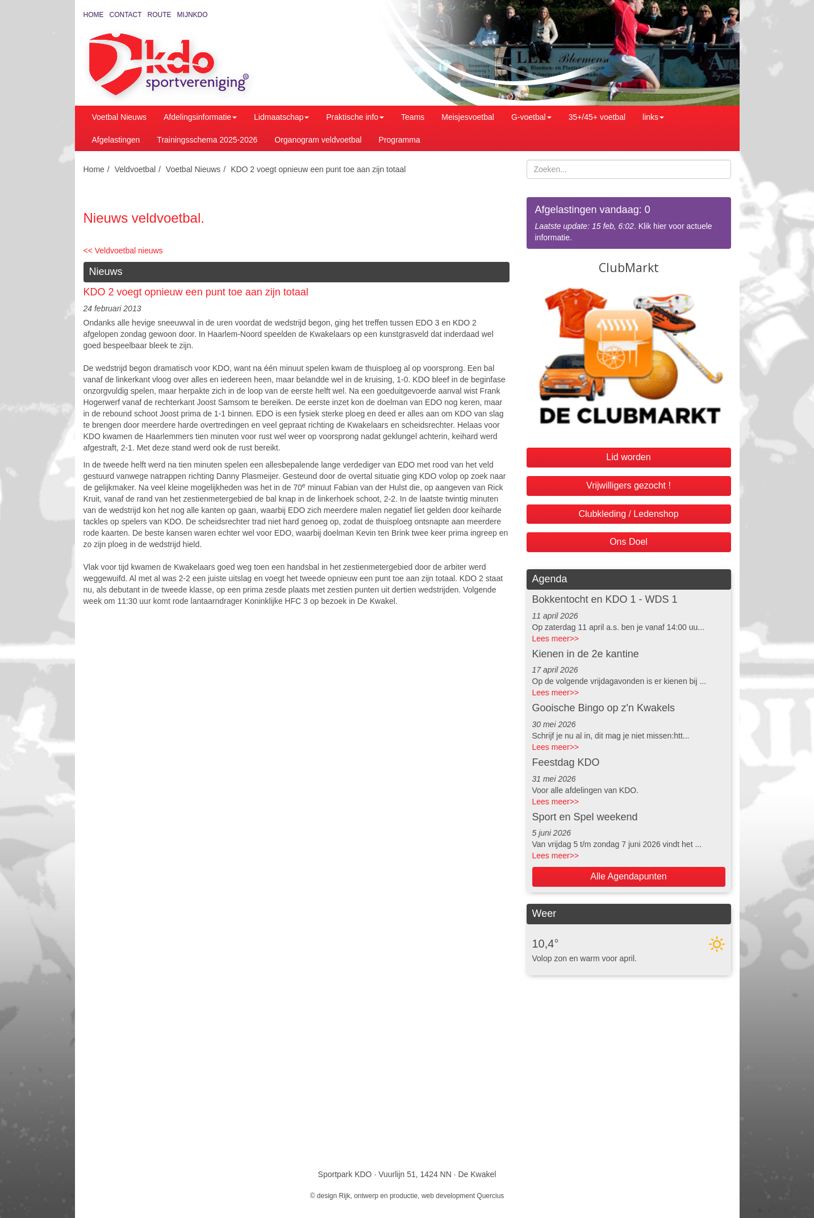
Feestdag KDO (566, 762)
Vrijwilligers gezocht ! (628, 485)
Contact (126, 15)
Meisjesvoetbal (467, 117)
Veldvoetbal (135, 169)
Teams (412, 117)
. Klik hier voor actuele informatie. (629, 222)
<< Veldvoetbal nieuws (123, 250)
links (653, 117)
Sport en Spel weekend (585, 817)
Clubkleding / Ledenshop (628, 514)
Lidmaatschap (281, 117)
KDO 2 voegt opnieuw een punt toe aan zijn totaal (318, 169)
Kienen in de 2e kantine (585, 654)
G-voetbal (531, 117)
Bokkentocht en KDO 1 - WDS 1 (605, 599)
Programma (399, 139)
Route (160, 15)
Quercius (490, 1196)
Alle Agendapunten (628, 876)
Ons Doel (629, 542)
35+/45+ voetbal (597, 117)
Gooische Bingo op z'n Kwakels (603, 708)
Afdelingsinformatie (200, 117)
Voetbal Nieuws (119, 117)
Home (94, 15)
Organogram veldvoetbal (317, 139)
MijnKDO (192, 15)
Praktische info (355, 117)
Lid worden (628, 457)
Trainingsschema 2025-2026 (207, 139)
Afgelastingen (116, 139)
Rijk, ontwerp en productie (378, 1196)
